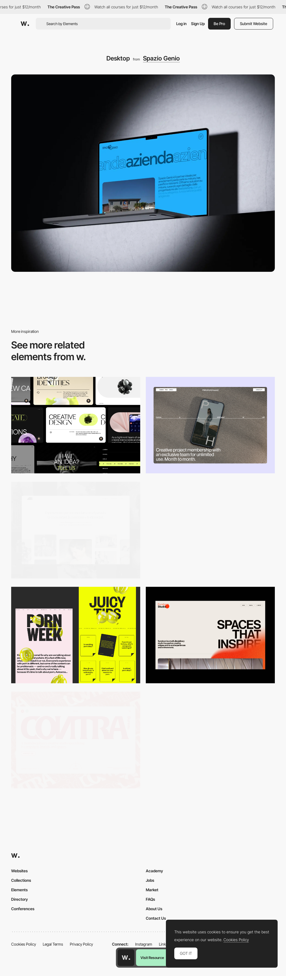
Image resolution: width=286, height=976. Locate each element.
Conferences (22, 908)
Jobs (150, 880)
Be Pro (219, 23)
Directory (19, 899)
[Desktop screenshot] (75, 530)
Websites (19, 870)
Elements (19, 889)
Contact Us (156, 918)
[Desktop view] (75, 635)
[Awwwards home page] (126, 957)
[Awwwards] (25, 23)
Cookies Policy (23, 944)
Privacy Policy (81, 944)
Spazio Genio (161, 58)
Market (152, 889)
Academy (154, 870)
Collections (21, 880)
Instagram (143, 944)
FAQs (150, 899)
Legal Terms (53, 944)
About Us (154, 908)
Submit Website (253, 23)
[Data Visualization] (210, 530)
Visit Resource (152, 957)
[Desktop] (75, 425)
